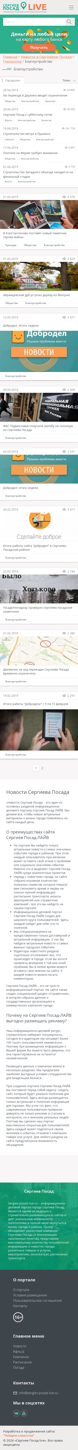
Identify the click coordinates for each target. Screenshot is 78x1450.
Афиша (18, 1351)
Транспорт (50, 101)
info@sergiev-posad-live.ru (38, 1393)
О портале (21, 1290)
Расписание (22, 1362)
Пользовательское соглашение (37, 1300)
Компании (21, 1357)
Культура (10, 245)
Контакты (20, 1306)
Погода (18, 1367)
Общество (10, 101)
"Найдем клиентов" (19, 1435)
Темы (69, 80)
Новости (19, 1346)
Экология (46, 120)
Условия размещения (30, 1295)
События (9, 139)
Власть (8, 120)
